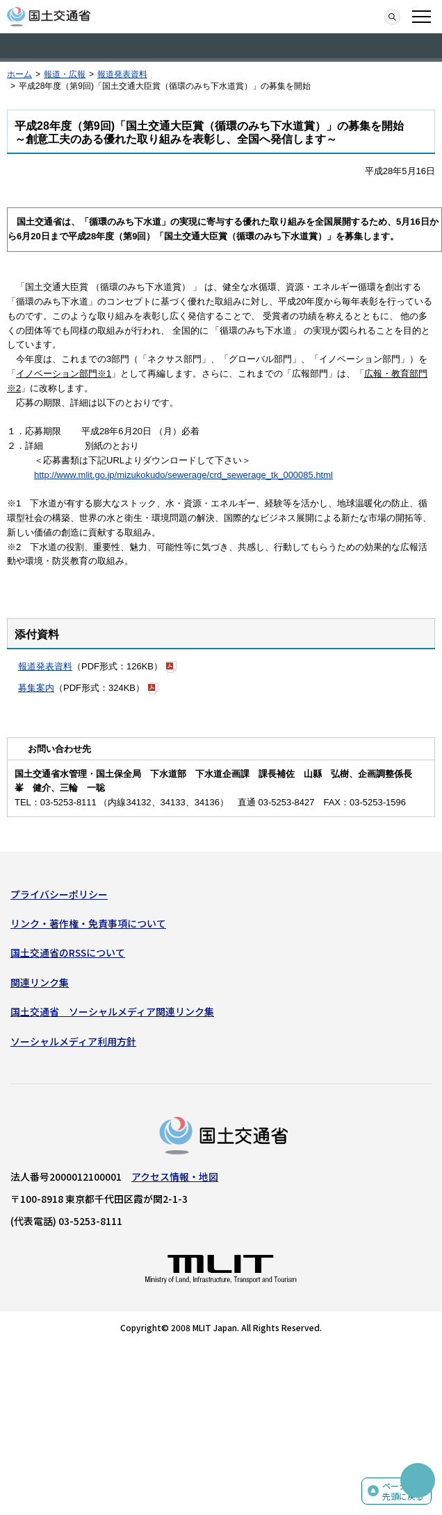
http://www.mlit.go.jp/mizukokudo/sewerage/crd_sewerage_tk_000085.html (183, 475)
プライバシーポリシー (59, 894)
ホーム (19, 74)
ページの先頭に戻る (403, 1491)
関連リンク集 (39, 982)
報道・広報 (64, 74)
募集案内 (36, 688)
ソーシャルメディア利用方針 (73, 1041)
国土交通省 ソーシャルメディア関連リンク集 (112, 1011)
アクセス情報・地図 (174, 1176)
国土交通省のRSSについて (67, 952)
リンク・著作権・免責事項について (88, 923)
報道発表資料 (122, 74)
